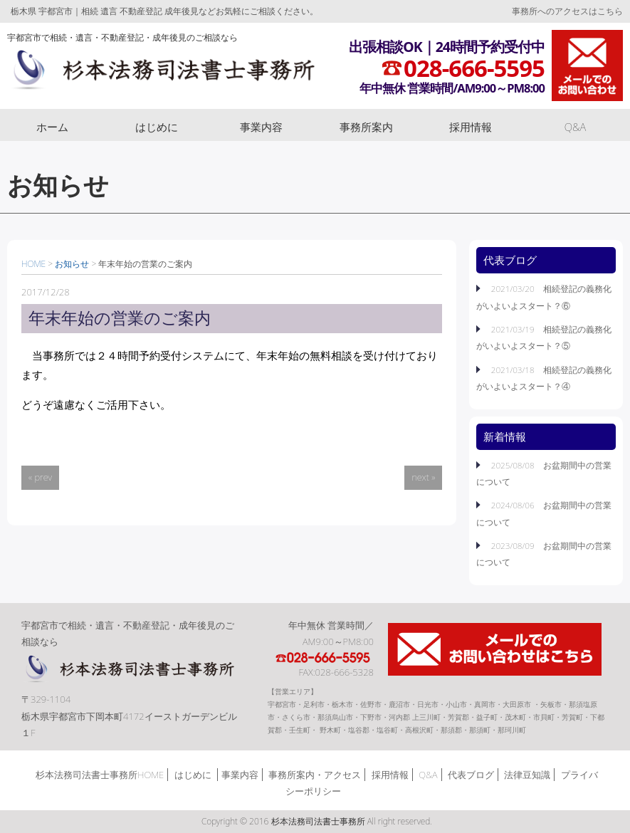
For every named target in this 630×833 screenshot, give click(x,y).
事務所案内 (366, 127)
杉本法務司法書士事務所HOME (100, 774)
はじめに (156, 127)
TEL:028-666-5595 (324, 657)
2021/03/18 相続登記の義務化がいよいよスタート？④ (543, 378)
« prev (40, 477)
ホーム (52, 127)
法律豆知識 (527, 774)
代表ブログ (471, 774)
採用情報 (470, 127)
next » (423, 477)
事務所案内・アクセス (314, 774)
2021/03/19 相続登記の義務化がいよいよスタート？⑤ (543, 337)
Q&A (576, 127)
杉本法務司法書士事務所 (161, 73)
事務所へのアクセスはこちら (567, 11)
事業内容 (261, 127)
